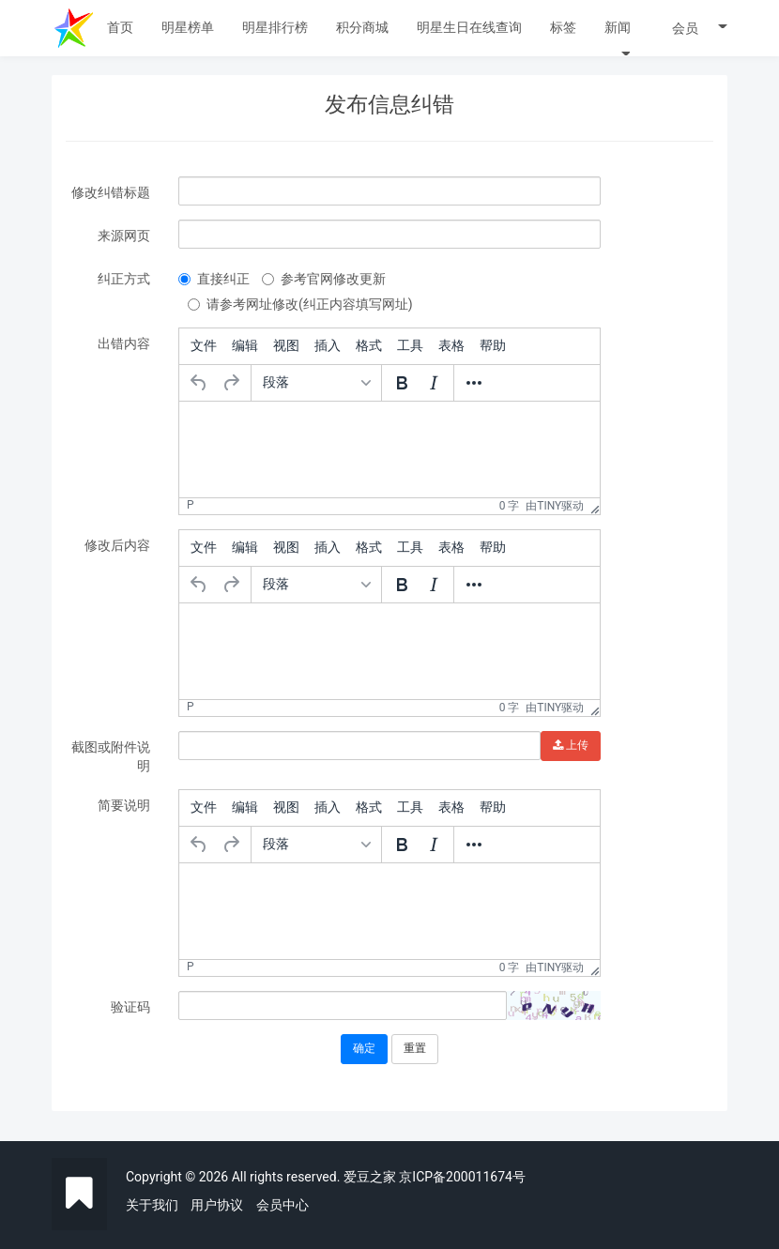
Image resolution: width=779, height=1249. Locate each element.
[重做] (231, 383)
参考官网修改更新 (324, 278)
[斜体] (434, 383)
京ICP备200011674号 (462, 1176)
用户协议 (217, 1204)
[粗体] (402, 383)
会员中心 (282, 1204)
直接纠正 (214, 278)
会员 (699, 28)
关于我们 (152, 1204)
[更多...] (474, 383)
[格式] (316, 383)
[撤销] (199, 383)
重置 (415, 1048)
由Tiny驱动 (555, 505)
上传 (570, 745)
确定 (364, 1048)
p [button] (190, 504)
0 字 (509, 505)
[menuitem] (203, 346)
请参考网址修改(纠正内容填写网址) (300, 304)
